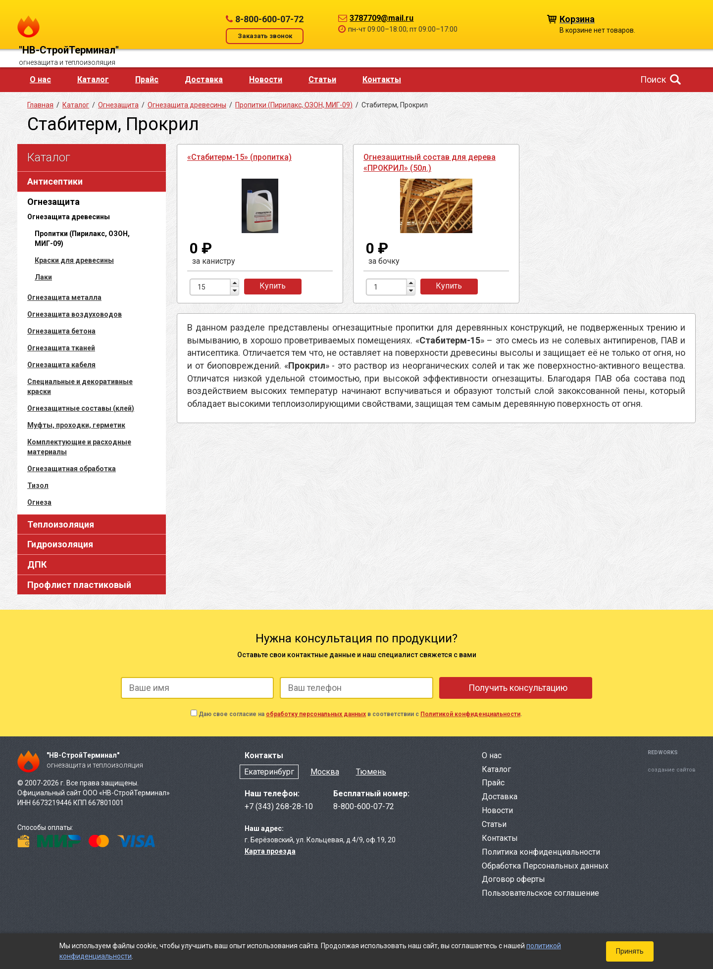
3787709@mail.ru (381, 18)
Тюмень (371, 771)
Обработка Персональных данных (545, 866)
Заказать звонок (265, 36)
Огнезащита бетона (61, 331)
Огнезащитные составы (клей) (80, 408)
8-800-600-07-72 (269, 19)
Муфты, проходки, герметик (76, 425)
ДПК (37, 564)
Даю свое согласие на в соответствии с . (360, 714)
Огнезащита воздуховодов (74, 314)
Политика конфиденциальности (541, 852)
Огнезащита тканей (61, 348)
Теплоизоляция (60, 524)
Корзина (577, 18)
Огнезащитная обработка (71, 469)
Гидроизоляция (60, 544)
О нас (40, 79)
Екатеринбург (269, 771)
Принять (630, 951)
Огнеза (39, 502)
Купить (272, 286)
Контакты (381, 79)
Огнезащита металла (64, 297)
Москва (324, 771)
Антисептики (55, 181)
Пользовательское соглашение (540, 893)
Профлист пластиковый (79, 585)
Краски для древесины (74, 260)
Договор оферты (513, 879)
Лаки (43, 277)
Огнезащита (53, 201)
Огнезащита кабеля (61, 365)
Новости (265, 79)
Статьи (322, 79)
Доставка (204, 79)
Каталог (93, 79)
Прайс (146, 79)
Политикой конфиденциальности (470, 714)
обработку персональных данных (316, 714)
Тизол (38, 485)
